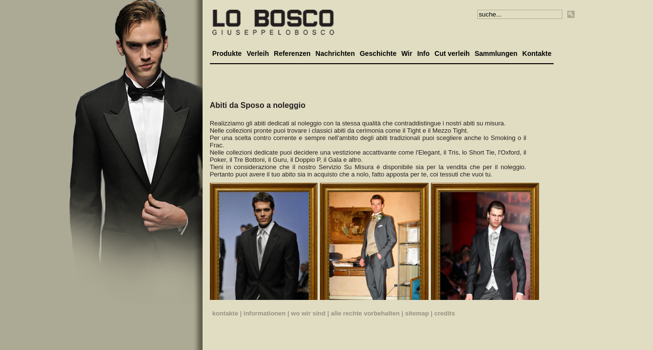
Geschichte (378, 53)
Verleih (257, 53)
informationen (264, 313)
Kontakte (537, 53)
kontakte (225, 313)
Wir (406, 53)
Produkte (227, 53)
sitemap (417, 313)
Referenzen (292, 53)
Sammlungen (496, 53)
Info (423, 53)
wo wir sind (308, 313)
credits (444, 313)
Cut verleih (451, 53)
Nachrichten (335, 53)
